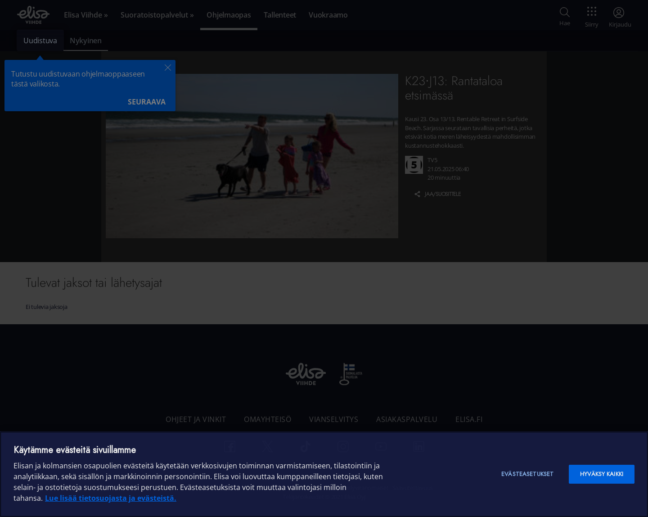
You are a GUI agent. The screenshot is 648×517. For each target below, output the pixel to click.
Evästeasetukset (527, 474)
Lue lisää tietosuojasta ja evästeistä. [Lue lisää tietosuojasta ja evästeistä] (110, 498)
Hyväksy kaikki (601, 474)
